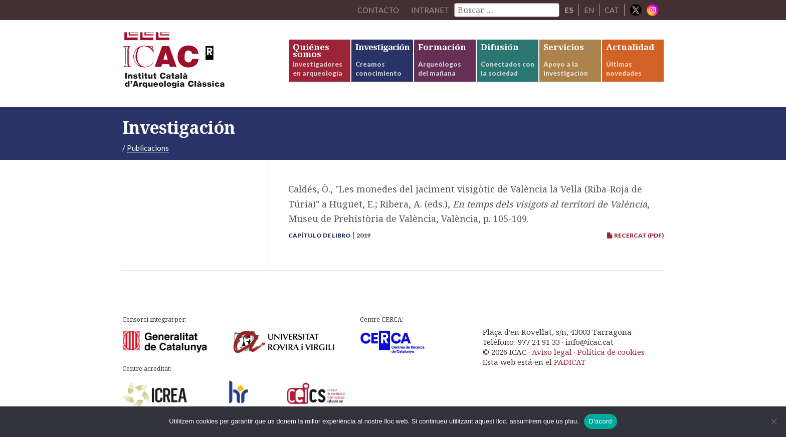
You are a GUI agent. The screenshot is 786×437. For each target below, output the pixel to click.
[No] (773, 421)
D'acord (600, 421)
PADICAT (569, 362)
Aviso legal (552, 352)
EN (589, 10)
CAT (612, 10)
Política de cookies (611, 352)
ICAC (197, 63)
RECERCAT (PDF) (635, 235)
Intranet (430, 10)
